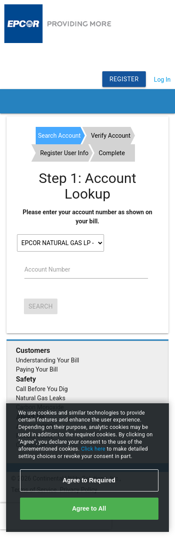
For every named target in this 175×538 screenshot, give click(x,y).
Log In (162, 79)
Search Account (59, 135)
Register (124, 79)
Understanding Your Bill (47, 360)
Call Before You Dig (42, 388)
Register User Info (64, 152)
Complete (112, 152)
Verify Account (111, 135)
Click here (94, 449)
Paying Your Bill (37, 369)
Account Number (47, 269)
